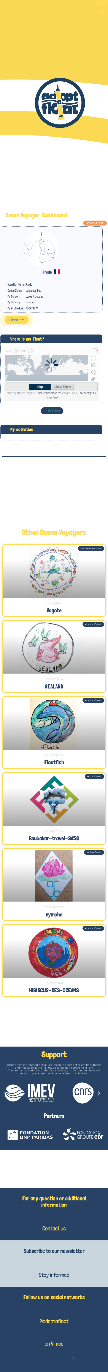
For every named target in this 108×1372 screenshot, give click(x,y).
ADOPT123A (54, 831)
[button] (101, 10)
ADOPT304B (54, 755)
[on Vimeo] (54, 1331)
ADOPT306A (54, 907)
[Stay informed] (54, 1261)
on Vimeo (54, 1343)
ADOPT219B (54, 983)
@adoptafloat (54, 1321)
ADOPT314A (54, 679)
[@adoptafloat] (54, 1307)
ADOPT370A (54, 603)
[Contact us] (54, 1215)
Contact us (54, 1228)
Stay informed (54, 1275)
